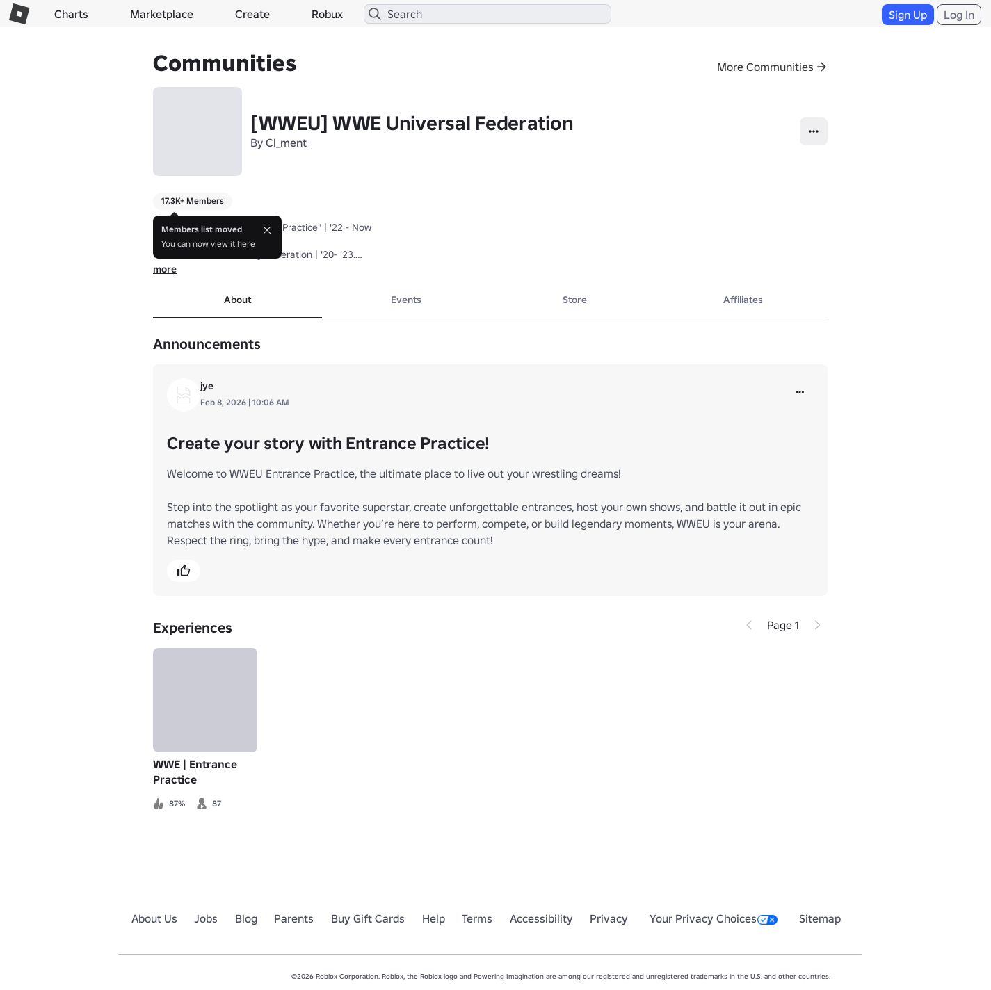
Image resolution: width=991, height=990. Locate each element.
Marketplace (161, 14)
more (165, 269)
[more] (800, 392)
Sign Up (908, 15)
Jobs (206, 918)
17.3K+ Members (192, 200)
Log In (959, 15)
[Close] (267, 230)
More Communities (765, 66)
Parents (294, 918)
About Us (154, 918)
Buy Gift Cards (368, 918)
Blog (246, 918)
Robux (327, 14)
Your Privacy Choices (714, 918)
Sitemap (820, 918)
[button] (183, 571)
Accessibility (541, 918)
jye (206, 386)
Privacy (609, 918)
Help (433, 918)
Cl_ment (286, 142)
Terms (477, 918)
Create (252, 14)
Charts (71, 14)
